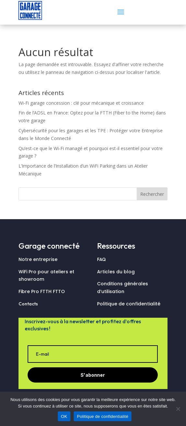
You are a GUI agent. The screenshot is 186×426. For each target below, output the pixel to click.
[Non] (178, 409)
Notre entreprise (38, 259)
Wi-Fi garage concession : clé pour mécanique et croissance (81, 103)
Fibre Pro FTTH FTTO (42, 291)
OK (64, 416)
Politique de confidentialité (128, 304)
